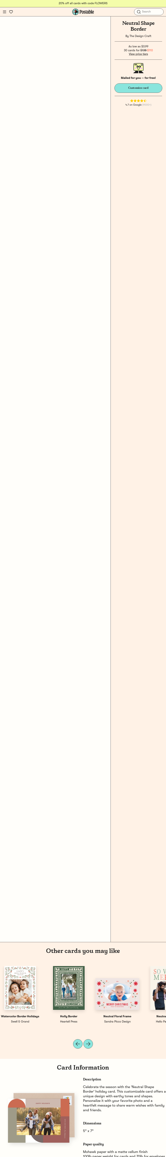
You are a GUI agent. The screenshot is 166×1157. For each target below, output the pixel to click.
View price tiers (138, 54)
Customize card (138, 87)
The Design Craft (140, 36)
